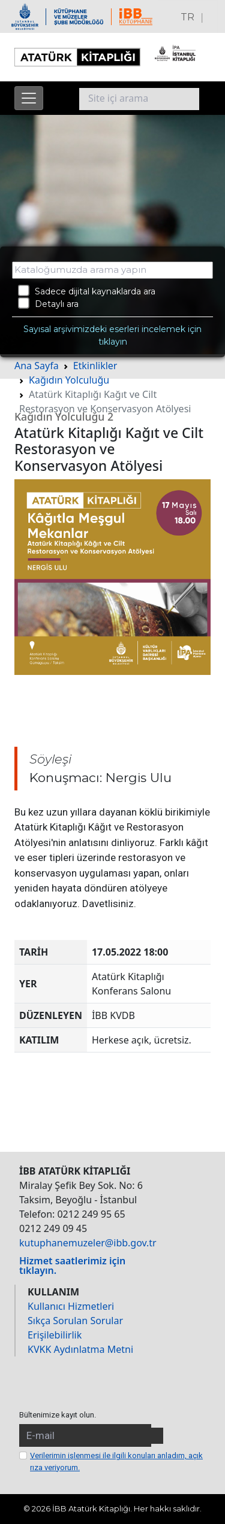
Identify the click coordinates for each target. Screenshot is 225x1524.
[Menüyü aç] (28, 98)
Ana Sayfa (36, 365)
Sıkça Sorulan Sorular (75, 1320)
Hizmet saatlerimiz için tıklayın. (72, 1265)
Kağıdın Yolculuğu (69, 380)
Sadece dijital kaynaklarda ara (86, 291)
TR (187, 17)
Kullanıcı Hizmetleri (71, 1306)
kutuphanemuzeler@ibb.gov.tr (88, 1242)
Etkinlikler (95, 365)
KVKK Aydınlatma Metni (80, 1349)
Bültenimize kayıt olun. (57, 1414)
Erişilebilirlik (55, 1335)
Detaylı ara (48, 303)
